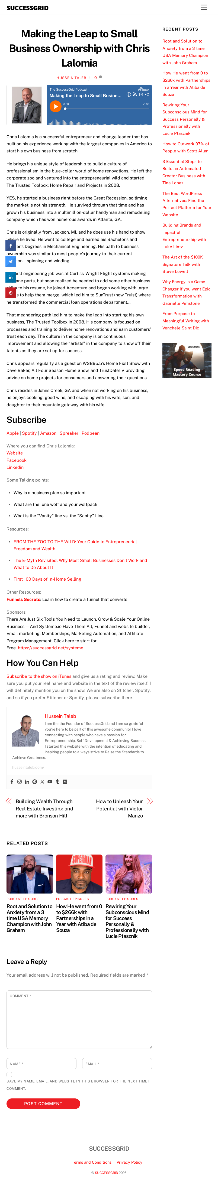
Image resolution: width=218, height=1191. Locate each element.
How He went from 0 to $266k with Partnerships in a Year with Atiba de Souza (79, 918)
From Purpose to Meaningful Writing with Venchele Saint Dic (185, 320)
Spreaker (69, 433)
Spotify (29, 433)
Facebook (17, 460)
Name (16, 1064)
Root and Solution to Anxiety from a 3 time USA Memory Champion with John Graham (29, 918)
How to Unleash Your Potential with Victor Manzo (119, 809)
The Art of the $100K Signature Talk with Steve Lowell (182, 264)
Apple (13, 433)
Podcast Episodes (23, 899)
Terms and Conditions (91, 1162)
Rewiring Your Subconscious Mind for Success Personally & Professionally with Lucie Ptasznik (127, 921)
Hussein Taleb (71, 78)
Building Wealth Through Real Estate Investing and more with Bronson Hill (44, 809)
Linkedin (15, 467)
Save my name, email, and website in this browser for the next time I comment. (78, 1084)
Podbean (91, 433)
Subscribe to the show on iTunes (39, 676)
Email (92, 1064)
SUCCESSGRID (106, 1173)
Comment (20, 996)
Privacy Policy (129, 1162)
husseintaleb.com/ (28, 767)
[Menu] (203, 7)
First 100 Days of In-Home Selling (47, 579)
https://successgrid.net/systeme (50, 647)
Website (15, 453)
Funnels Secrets (23, 599)
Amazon (48, 433)
